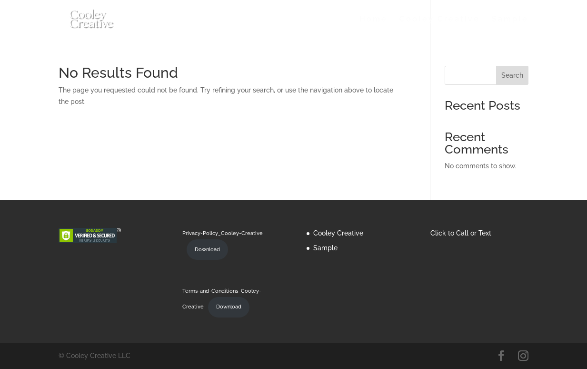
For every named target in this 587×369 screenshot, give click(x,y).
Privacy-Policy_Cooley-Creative (222, 233)
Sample (510, 19)
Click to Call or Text (460, 233)
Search (512, 75)
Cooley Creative (439, 19)
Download (207, 249)
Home (373, 19)
